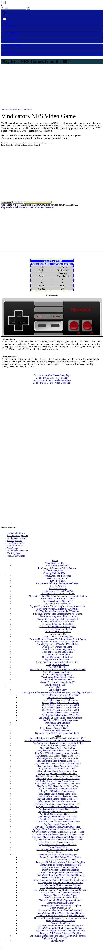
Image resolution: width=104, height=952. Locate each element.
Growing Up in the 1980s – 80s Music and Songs (57, 641)
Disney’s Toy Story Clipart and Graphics (60, 877)
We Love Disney (54, 852)
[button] (1, 5)
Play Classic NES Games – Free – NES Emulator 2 (57, 763)
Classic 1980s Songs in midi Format (57, 621)
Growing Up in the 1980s (54, 573)
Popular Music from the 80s (57, 659)
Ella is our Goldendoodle (57, 565)
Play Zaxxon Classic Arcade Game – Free (57, 844)
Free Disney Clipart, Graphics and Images (58, 854)
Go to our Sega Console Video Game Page (52, 383)
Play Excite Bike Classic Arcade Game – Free (57, 786)
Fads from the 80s (57, 634)
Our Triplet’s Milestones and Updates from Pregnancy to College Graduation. (58, 692)
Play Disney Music (15, 543)
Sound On (6, 202)
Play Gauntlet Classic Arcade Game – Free (57, 796)
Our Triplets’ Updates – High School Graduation (61, 718)
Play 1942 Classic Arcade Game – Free (57, 748)
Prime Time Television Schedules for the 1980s (57, 662)
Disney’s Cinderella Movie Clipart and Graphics (60, 900)
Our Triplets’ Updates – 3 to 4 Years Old (60, 707)
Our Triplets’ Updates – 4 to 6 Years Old (60, 710)
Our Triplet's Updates (16, 538)
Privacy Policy (57, 941)
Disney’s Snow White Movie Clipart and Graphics (60, 928)
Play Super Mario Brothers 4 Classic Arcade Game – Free (58, 834)
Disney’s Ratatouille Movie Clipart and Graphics (60, 925)
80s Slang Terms (14, 540)
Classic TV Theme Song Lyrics (58, 629)
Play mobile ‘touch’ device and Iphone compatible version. (27, 207)
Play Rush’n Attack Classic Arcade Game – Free (58, 821)
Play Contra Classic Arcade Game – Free (57, 768)
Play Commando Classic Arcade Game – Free (57, 766)
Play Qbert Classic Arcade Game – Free (58, 819)
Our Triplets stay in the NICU (60, 697)
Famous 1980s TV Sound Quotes (58, 636)
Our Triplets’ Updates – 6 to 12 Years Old (60, 715)
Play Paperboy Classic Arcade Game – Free (57, 811)
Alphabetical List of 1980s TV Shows (58, 593)
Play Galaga (12, 548)
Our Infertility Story (58, 690)
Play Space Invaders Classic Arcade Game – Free (57, 827)
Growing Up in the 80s (55, 685)
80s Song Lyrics (14, 553)
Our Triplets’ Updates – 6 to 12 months (60, 712)
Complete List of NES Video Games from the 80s (57, 733)
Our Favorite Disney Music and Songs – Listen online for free (58, 936)
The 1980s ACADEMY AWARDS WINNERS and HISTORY (58, 669)
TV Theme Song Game (17, 535)
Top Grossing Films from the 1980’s (57, 677)
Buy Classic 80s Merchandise (57, 603)
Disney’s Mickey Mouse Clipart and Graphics (60, 865)
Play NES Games (14, 545)
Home (55, 560)
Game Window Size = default (37, 202)
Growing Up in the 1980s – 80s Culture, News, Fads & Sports (58, 639)
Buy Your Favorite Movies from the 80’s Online (57, 611)
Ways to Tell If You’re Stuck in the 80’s (58, 682)
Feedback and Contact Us (54, 571)
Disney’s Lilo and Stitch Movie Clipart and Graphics (60, 913)
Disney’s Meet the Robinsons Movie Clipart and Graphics (60, 918)
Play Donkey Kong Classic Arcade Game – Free (58, 778)
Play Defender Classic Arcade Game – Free (57, 771)
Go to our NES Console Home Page (52, 378)
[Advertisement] (52, 87)
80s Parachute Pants (58, 588)
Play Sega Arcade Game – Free (58, 824)
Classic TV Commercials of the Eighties (57, 626)
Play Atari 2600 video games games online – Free (57, 753)
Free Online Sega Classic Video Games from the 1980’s (57, 743)
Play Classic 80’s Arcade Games (54, 728)
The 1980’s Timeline (57, 667)
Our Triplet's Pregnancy (17, 551)
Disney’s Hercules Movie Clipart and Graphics (60, 910)
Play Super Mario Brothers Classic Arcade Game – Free (57, 837)
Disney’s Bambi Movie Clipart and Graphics (60, 887)
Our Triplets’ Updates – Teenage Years (60, 720)
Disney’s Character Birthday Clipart (60, 895)
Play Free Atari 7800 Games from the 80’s (58, 789)
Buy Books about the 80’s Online (58, 601)
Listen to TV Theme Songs (58, 654)
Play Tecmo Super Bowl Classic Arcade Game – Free (57, 839)
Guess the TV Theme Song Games (57, 652)
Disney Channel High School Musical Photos (60, 857)
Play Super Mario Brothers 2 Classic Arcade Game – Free (58, 829)
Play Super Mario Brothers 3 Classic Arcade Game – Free (58, 832)
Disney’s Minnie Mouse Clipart (60, 920)
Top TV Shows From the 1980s (58, 680)
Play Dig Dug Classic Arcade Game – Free (57, 773)
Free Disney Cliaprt (16, 556)
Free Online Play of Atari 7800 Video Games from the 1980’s (57, 738)
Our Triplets (54, 687)
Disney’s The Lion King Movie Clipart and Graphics (60, 875)
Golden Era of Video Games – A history (58, 745)
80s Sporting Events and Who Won (57, 591)
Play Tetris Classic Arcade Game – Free (58, 842)
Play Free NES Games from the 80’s (57, 791)
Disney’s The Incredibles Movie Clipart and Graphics (60, 930)
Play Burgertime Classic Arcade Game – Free (57, 758)
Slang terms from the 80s (57, 664)
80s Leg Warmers (58, 586)
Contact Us (86, 945)
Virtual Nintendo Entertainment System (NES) (58, 849)
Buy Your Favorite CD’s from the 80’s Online (57, 609)
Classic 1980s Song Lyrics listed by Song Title (58, 619)
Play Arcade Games (16, 533)
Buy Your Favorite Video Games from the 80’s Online (57, 614)
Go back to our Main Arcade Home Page (52, 375)
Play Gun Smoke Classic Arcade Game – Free (58, 799)
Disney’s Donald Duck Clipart (60, 903)
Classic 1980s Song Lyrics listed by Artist (58, 616)
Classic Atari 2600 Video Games (57, 730)
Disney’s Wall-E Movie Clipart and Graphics (60, 933)
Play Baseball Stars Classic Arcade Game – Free (58, 756)
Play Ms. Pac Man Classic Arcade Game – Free (57, 806)
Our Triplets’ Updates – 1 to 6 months (60, 700)
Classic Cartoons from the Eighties (57, 624)
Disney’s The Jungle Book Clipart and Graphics (60, 872)
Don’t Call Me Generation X (58, 631)
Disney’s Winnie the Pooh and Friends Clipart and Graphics (60, 880)
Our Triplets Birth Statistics (57, 723)
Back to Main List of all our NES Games (17, 109)
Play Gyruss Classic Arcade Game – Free (57, 801)
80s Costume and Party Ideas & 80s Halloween (57, 583)
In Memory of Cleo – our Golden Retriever (57, 568)
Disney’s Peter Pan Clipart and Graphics (60, 867)
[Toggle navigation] (4, 2)
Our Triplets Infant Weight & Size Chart (60, 695)
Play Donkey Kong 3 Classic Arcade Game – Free (57, 776)
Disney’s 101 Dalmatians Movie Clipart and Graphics (60, 862)
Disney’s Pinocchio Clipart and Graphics (60, 870)
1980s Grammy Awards (57, 578)
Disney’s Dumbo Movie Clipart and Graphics (60, 905)
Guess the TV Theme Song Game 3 (58, 649)
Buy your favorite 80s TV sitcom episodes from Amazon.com (57, 606)
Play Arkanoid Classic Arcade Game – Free (57, 750)
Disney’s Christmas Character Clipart (60, 898)
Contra (58, 735)
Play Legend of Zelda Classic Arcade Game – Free (58, 804)
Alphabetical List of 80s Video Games (57, 598)
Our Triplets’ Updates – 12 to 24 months (60, 702)
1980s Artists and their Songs (57, 576)
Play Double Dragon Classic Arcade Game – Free (57, 783)
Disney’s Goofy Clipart (60, 908)
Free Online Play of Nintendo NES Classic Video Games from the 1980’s (57, 740)
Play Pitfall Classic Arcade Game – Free (57, 814)
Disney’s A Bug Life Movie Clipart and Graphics (60, 882)
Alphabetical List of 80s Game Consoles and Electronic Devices (58, 596)
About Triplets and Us (55, 563)
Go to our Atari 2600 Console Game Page (52, 380)
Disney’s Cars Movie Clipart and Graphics (60, 892)
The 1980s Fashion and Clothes (57, 672)
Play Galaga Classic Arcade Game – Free (57, 794)
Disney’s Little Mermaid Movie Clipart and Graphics (60, 915)
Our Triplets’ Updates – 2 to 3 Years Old (60, 705)
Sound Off (18, 202)
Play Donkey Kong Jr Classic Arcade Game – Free (58, 781)
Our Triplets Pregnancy (57, 725)
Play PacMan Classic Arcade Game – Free (57, 809)
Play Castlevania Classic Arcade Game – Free (57, 761)
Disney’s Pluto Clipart (60, 923)
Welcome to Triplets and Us (54, 938)
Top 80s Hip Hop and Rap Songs (57, 674)
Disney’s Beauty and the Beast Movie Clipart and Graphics (60, 890)
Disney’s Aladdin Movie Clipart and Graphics (60, 885)
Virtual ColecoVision (57, 847)
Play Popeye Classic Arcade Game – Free (57, 816)
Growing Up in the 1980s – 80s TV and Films (57, 644)
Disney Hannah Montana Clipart (60, 859)
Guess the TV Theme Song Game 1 (58, 647)
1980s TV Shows (57, 581)
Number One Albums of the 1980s (57, 657)
